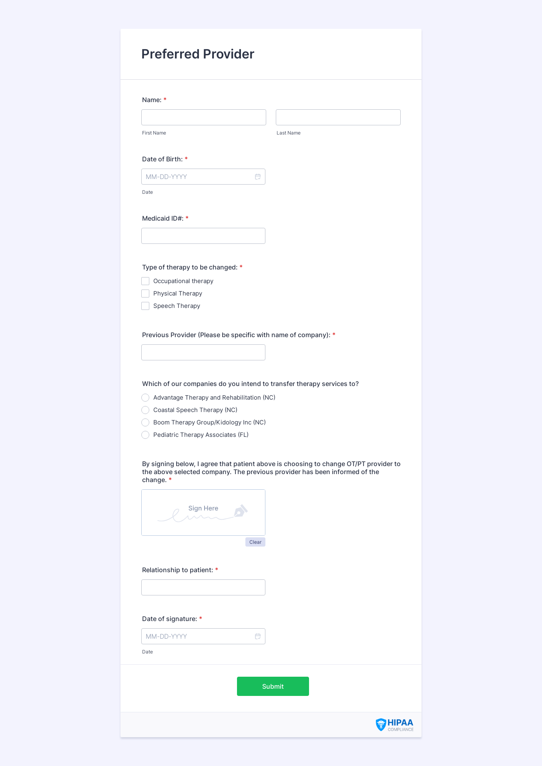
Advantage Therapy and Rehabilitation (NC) (214, 397)
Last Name (289, 133)
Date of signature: (172, 619)
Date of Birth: (165, 159)
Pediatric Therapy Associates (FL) (201, 434)
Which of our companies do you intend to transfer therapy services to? (250, 384)
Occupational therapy (183, 281)
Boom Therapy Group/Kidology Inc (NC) (209, 422)
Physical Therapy (177, 293)
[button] (257, 177)
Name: (154, 100)
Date (147, 192)
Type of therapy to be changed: (192, 267)
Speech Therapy (176, 306)
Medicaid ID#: (165, 218)
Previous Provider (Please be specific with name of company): (238, 335)
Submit (273, 686)
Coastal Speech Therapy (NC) (195, 410)
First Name (154, 133)
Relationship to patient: (180, 570)
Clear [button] (255, 542)
